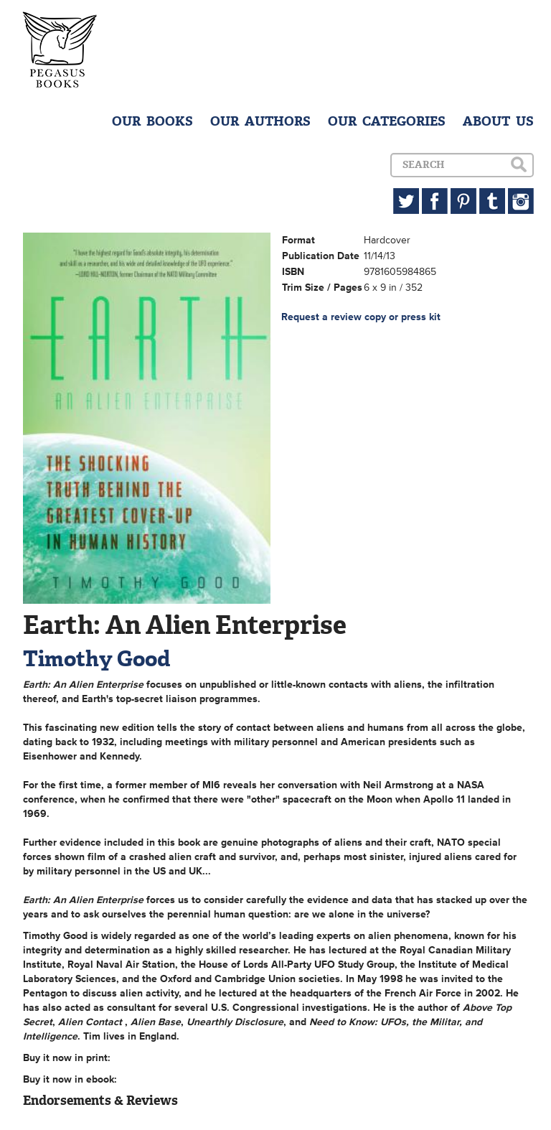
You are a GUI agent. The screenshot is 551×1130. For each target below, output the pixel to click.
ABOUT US (498, 121)
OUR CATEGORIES (387, 121)
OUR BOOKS (152, 121)
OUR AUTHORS (260, 121)
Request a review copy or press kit (361, 317)
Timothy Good (96, 659)
